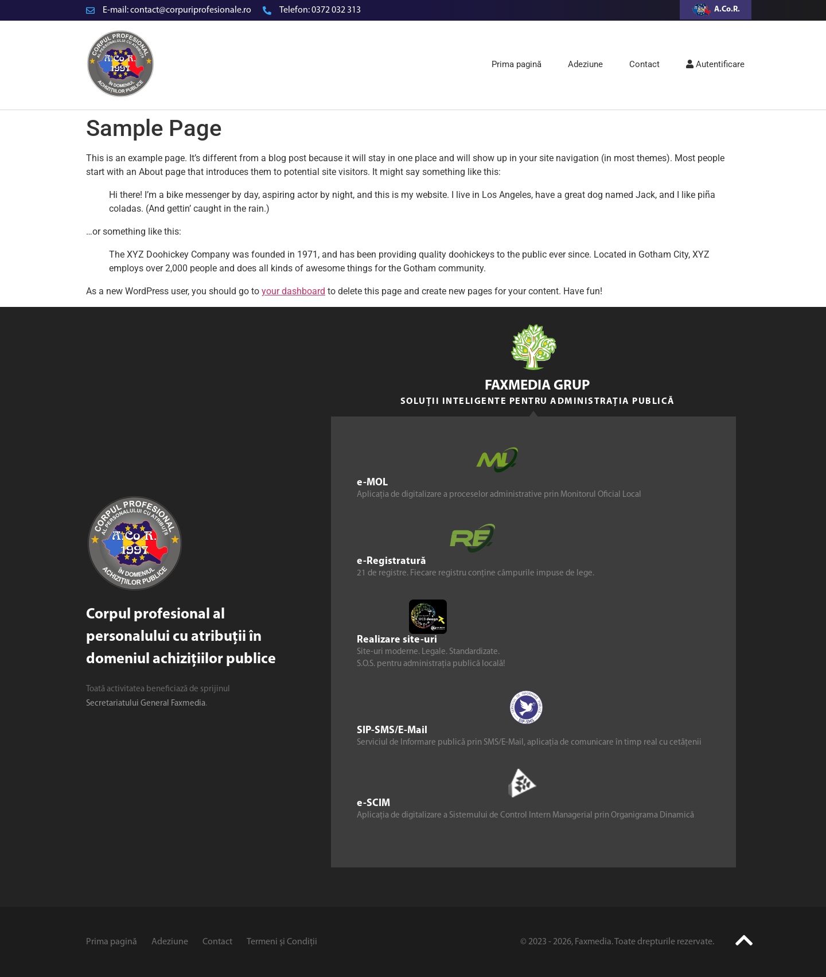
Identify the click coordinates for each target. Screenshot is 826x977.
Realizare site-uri (397, 639)
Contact (644, 64)
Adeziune (585, 64)
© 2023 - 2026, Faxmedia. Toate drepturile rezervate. (617, 942)
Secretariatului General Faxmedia (145, 703)
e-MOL (372, 482)
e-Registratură (391, 560)
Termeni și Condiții (282, 942)
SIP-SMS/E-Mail (392, 730)
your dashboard (293, 291)
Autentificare (715, 64)
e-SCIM (373, 802)
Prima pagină (516, 64)
